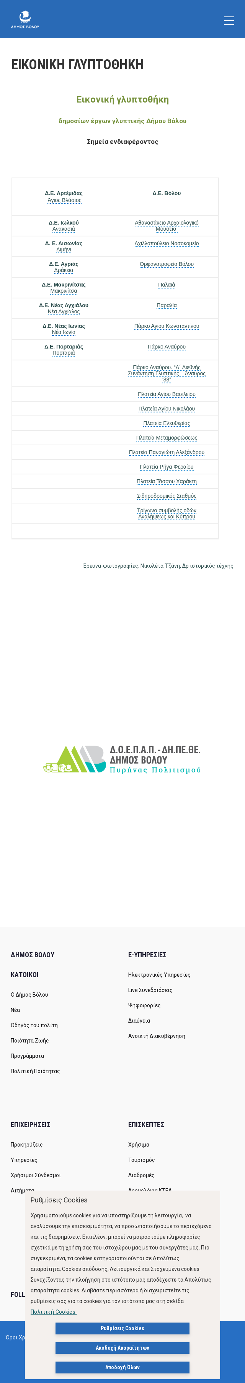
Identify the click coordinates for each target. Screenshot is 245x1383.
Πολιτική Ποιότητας (35, 1071)
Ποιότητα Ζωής (30, 1041)
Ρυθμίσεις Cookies (122, 1328)
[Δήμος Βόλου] (25, 19)
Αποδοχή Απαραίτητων (122, 1348)
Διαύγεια (139, 1021)
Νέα (15, 1010)
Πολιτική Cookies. (54, 1312)
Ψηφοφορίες (144, 1005)
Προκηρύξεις (27, 1145)
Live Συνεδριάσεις (150, 990)
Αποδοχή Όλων (122, 1367)
